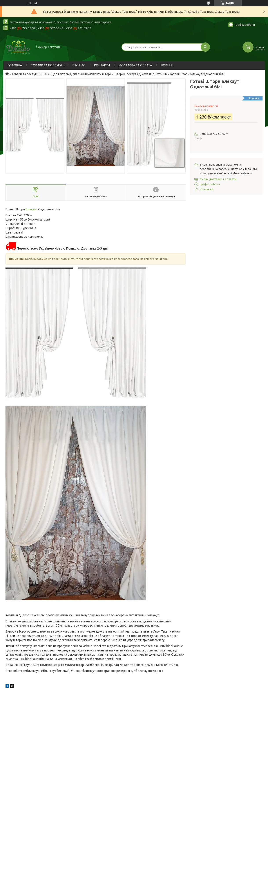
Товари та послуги (25, 74)
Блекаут (31, 209)
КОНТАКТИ (102, 65)
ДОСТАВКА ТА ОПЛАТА (135, 65)
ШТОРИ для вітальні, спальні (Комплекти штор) (76, 74)
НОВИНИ (167, 65)
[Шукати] (205, 47)
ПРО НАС (78, 65)
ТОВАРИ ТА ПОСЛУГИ (46, 65)
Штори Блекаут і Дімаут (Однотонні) (140, 74)
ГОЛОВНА (15, 65)
